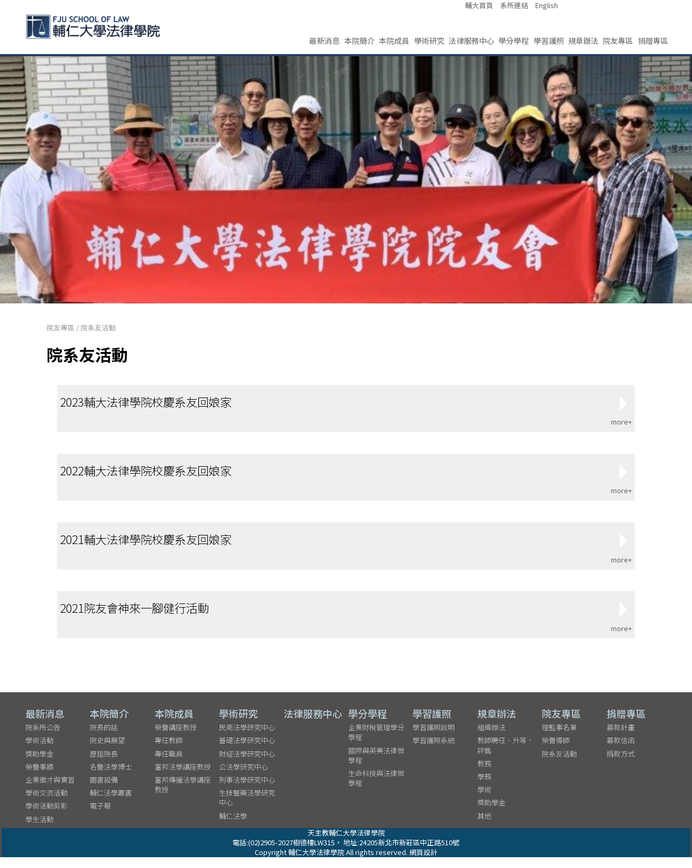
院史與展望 (107, 751)
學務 (484, 787)
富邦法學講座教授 (183, 777)
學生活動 (39, 830)
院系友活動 (98, 327)
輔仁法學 (233, 826)
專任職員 (169, 764)
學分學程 (513, 40)
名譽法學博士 (111, 777)
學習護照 (549, 40)
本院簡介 (359, 40)
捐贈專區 (653, 40)
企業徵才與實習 (50, 790)
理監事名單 (559, 738)
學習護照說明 (433, 738)
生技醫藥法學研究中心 (247, 808)
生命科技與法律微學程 (376, 789)
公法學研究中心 (243, 777)
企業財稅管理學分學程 (376, 743)
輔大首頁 (479, 5)
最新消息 (324, 40)
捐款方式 (621, 764)
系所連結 (514, 5)
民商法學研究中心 (247, 738)
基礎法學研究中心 (247, 751)
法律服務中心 (471, 40)
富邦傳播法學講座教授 (183, 795)
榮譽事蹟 (39, 777)
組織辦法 (491, 738)
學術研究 (429, 40)
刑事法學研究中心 (247, 790)
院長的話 (104, 738)
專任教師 (169, 751)
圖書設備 (104, 790)
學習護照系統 (433, 751)
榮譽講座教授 (176, 738)
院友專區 (618, 40)
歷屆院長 (104, 764)
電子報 (100, 816)
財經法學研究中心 (247, 764)
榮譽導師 (556, 751)
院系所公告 (43, 738)
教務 (484, 774)
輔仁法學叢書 (111, 803)
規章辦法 (583, 40)
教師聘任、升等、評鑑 (505, 756)
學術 (484, 800)
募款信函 (621, 751)
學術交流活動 (46, 803)
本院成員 (394, 40)
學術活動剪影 (46, 816)
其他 (484, 826)
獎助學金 (39, 764)
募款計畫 (621, 738)
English (546, 5)
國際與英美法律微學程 (376, 766)
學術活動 (39, 751)
